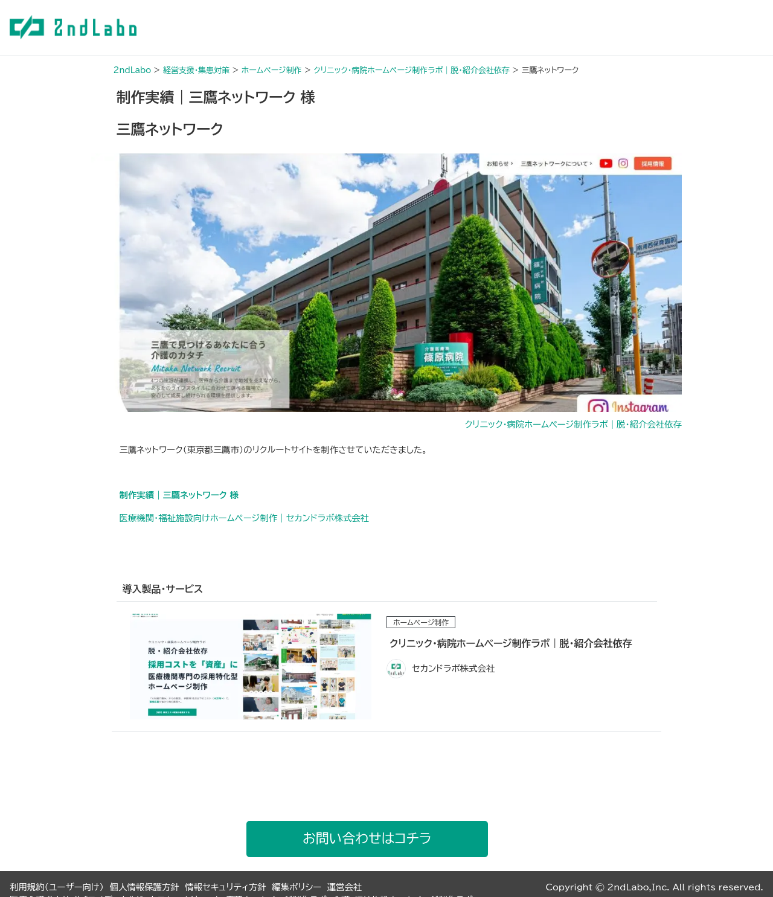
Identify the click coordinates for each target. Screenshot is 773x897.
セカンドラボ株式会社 (453, 668)
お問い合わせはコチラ (367, 838)
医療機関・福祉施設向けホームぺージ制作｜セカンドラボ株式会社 (244, 517)
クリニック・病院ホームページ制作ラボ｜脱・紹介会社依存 (573, 424)
